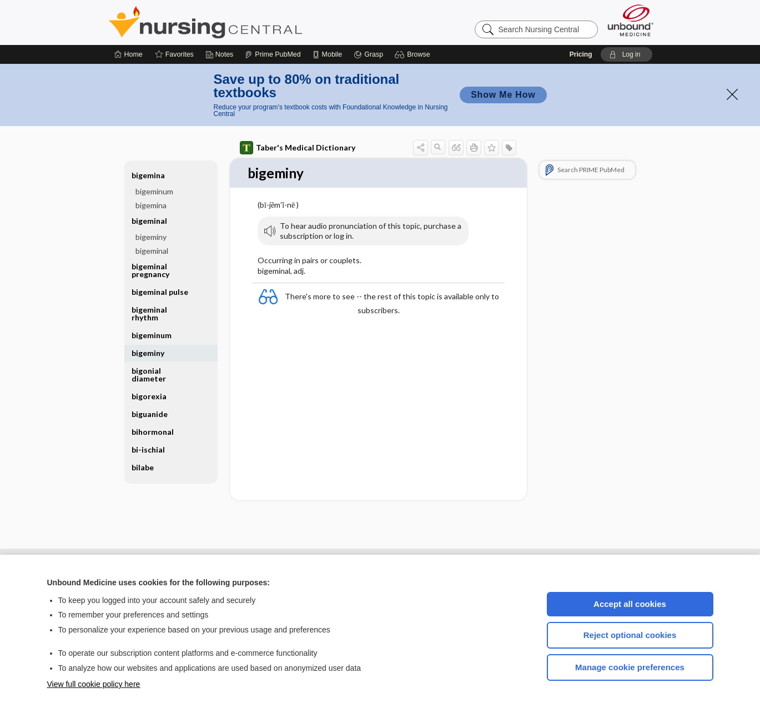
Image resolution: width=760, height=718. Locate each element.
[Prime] (272, 54)
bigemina (148, 175)
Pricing (581, 54)
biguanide (150, 414)
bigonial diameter (149, 374)
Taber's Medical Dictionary (297, 147)
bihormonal (153, 431)
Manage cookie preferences (629, 667)
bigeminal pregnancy (150, 270)
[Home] (128, 54)
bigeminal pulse (160, 292)
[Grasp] (368, 54)
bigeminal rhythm (149, 313)
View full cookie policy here (93, 684)
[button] (414, 54)
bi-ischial (148, 449)
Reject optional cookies (630, 635)
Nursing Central (247, 22)
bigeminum (154, 191)
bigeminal (149, 220)
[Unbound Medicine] (630, 20)
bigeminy (151, 237)
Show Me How (503, 94)
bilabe (143, 467)
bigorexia (149, 396)
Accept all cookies (629, 604)
